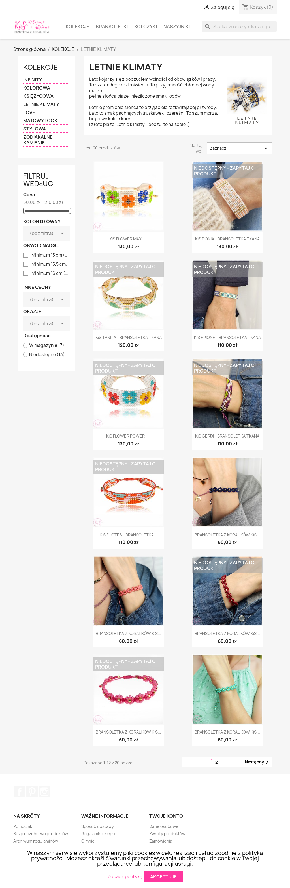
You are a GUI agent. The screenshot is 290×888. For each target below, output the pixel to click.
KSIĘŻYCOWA (38, 96)
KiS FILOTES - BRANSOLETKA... (128, 534)
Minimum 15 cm (50, 255)
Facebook (19, 791)
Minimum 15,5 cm (50, 264)
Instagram (44, 791)
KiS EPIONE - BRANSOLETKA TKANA (227, 337)
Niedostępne (47, 355)
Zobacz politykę (125, 876)
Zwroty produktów (167, 833)
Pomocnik (22, 826)
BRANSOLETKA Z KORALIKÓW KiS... (227, 534)
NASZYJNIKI (176, 26)
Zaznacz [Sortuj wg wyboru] (239, 148)
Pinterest (32, 791)
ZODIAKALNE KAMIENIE (38, 140)
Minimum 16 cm (50, 273)
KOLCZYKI (145, 26)
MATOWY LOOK (40, 121)
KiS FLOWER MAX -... (128, 238)
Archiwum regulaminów (35, 841)
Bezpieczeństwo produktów (40, 833)
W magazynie (46, 345)
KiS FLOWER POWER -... (128, 436)
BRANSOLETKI (112, 26)
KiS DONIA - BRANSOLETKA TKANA (227, 238)
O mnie (88, 841)
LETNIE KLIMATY (41, 104)
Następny (258, 762)
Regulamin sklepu (98, 833)
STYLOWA (34, 129)
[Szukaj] (239, 26)
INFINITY (32, 80)
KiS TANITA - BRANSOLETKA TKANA (128, 337)
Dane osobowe (163, 826)
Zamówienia (160, 841)
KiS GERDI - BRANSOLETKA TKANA (227, 436)
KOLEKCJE (77, 26)
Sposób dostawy (97, 826)
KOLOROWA (36, 88)
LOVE (29, 113)
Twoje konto (166, 816)
